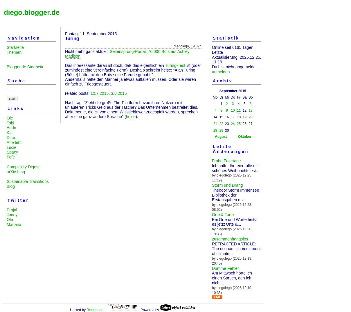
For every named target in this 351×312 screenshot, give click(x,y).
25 (239, 124)
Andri (11, 127)
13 (250, 110)
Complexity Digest (23, 167)
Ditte (11, 137)
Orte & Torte (223, 214)
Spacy (12, 152)
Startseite (15, 47)
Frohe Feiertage (226, 160)
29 (221, 131)
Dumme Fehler (225, 268)
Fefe (11, 157)
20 (250, 117)
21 (215, 124)
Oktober (244, 137)
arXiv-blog (16, 172)
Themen (14, 52)
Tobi (10, 123)
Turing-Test (175, 65)
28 (215, 131)
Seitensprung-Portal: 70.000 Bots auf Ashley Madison (127, 53)
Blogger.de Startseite (25, 67)
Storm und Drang (227, 185)
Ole (10, 118)
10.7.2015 (100, 93)
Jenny (12, 214)
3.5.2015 (119, 93)
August (221, 137)
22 (221, 124)
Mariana (14, 224)
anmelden (221, 71)
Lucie (11, 147)
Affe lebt (14, 142)
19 (244, 117)
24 (233, 124)
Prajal (12, 210)
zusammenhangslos (230, 239)
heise (131, 116)
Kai (9, 132)
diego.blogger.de (32, 12)
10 (233, 110)
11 (239, 110)
